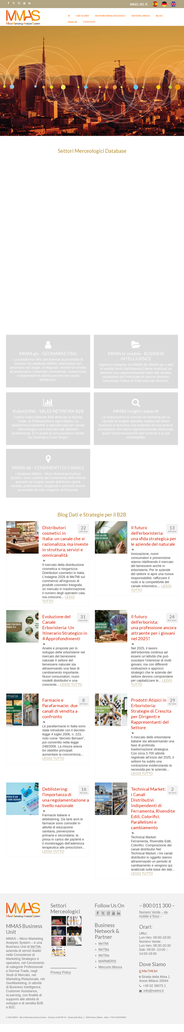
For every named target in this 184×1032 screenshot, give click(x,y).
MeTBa (103, 949)
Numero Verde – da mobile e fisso (153, 914)
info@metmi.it (151, 991)
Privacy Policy (60, 972)
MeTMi (36, 947)
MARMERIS (107, 961)
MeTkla (103, 955)
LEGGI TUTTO (71, 684)
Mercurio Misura (110, 967)
